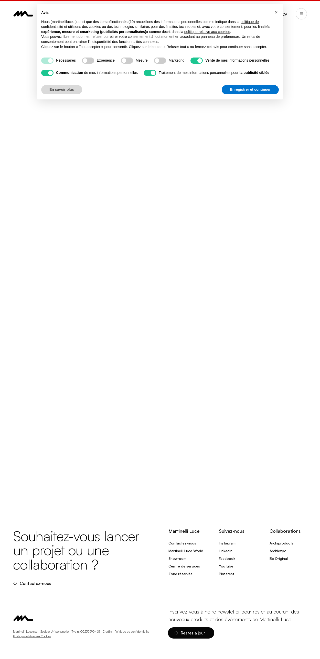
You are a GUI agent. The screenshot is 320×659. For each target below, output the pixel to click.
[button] (276, 12)
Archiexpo (278, 551)
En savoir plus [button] (61, 89)
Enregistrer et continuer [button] (250, 89)
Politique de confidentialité (131, 631)
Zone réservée (180, 574)
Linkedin (225, 551)
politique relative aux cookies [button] (207, 32)
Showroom (177, 558)
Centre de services (184, 566)
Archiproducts (282, 543)
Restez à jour (190, 632)
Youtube (226, 566)
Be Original (279, 558)
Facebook (227, 558)
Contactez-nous (32, 583)
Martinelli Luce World (185, 551)
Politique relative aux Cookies (32, 636)
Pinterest (226, 574)
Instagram (227, 543)
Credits (107, 631)
